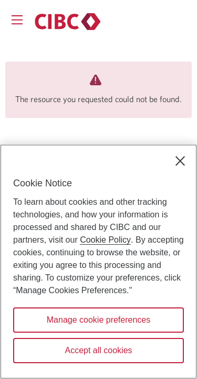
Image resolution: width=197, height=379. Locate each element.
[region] (98, 261)
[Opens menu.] (17, 20)
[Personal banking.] (67, 21)
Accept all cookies (98, 350)
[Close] (180, 161)
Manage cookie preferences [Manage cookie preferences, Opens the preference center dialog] (98, 319)
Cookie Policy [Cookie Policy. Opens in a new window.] (105, 239)
